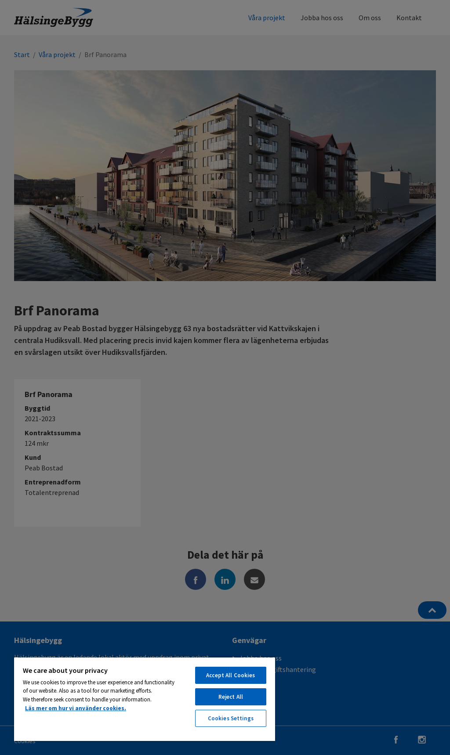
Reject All (230, 697)
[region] (144, 699)
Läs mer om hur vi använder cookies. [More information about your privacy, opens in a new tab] (75, 708)
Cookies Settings (231, 718)
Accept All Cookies (230, 675)
